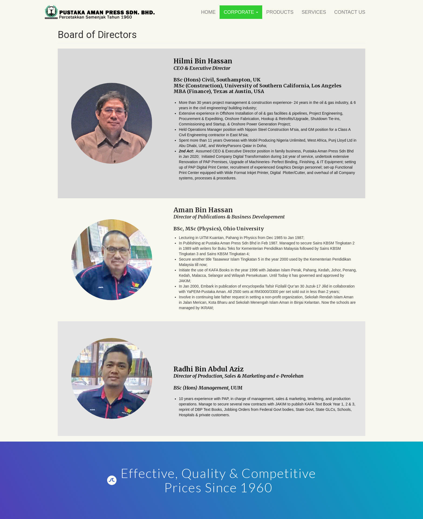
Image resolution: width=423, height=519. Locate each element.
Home (208, 12)
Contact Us (349, 12)
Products (280, 12)
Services (314, 12)
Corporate (241, 12)
